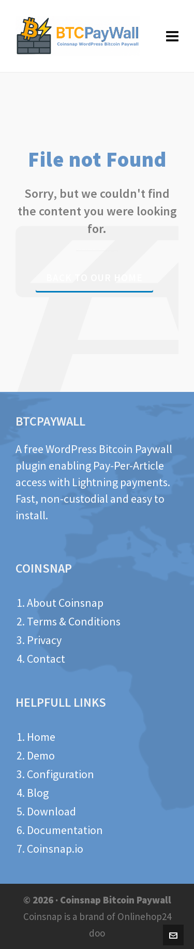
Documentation (65, 830)
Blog (38, 792)
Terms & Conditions (74, 621)
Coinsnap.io (55, 848)
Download (51, 811)
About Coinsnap (65, 602)
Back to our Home (94, 277)
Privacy (44, 640)
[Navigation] (172, 36)
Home (41, 736)
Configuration (60, 774)
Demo (41, 755)
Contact (46, 658)
